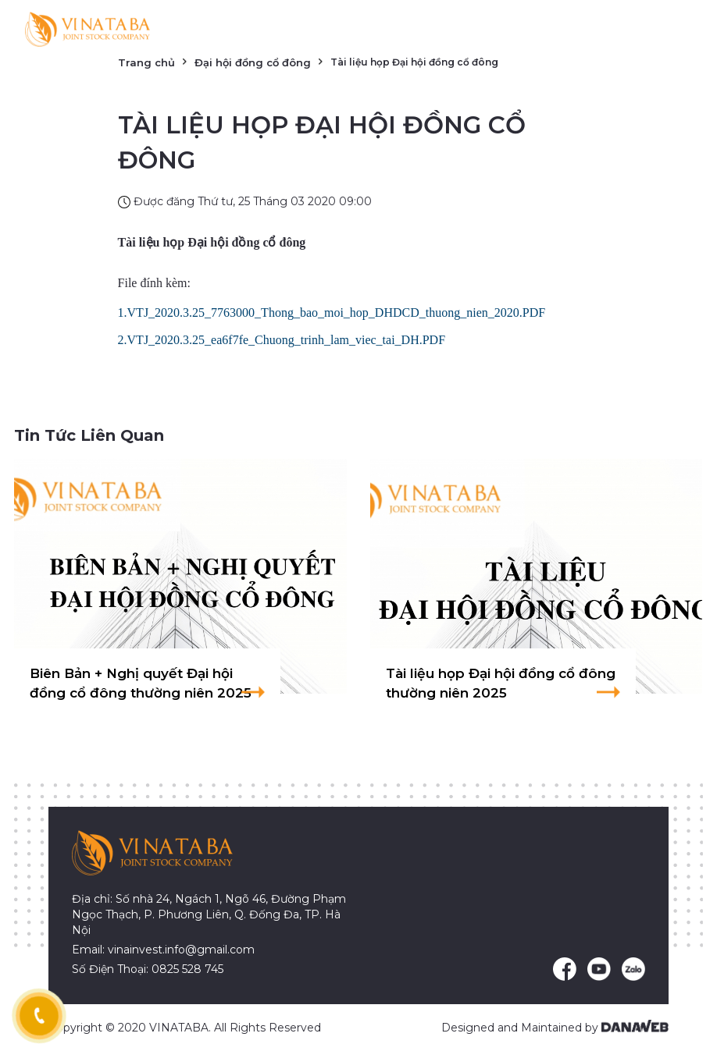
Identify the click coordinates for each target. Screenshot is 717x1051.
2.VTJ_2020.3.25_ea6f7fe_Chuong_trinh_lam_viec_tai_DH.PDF (282, 339)
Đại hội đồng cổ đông (252, 62)
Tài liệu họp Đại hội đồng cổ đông (212, 242)
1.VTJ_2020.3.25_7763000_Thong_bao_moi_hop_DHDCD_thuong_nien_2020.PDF (332, 312)
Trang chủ (146, 62)
